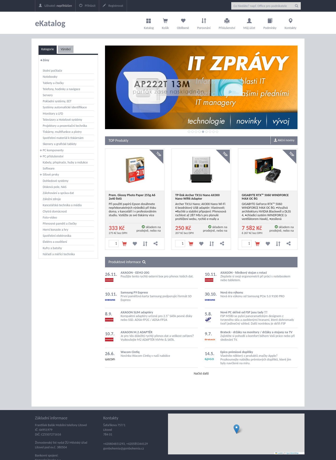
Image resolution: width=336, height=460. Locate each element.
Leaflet (279, 453)
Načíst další (201, 373)
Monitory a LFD (53, 114)
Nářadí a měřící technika (59, 254)
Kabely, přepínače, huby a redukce (65, 162)
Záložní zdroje (52, 199)
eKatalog (50, 23)
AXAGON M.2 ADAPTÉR (136, 332)
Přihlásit (87, 6)
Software (49, 168)
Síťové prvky (51, 175)
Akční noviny (284, 140)
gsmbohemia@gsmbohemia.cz (123, 448)
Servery (48, 95)
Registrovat (113, 6)
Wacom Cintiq (130, 352)
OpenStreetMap (292, 453)
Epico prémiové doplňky (236, 352)
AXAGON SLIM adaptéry (137, 312)
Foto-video (50, 217)
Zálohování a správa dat (58, 193)
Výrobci (66, 49)
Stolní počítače (52, 71)
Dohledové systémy (55, 181)
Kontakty (290, 22)
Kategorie (47, 49)
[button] (236, 429)
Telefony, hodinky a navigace (61, 89)
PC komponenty (53, 150)
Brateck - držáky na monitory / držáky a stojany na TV (256, 332)
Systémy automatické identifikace (65, 107)
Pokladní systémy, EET (57, 101)
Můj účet (249, 22)
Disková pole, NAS (54, 187)
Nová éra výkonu (231, 292)
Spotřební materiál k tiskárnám (63, 138)
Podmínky (269, 22)
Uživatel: (55, 6)
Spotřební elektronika (57, 236)
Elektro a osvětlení (55, 242)
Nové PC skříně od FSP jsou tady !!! (244, 312)
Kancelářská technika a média (62, 205)
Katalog (149, 22)
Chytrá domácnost (55, 211)
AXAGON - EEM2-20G (135, 273)
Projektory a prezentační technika (65, 126)
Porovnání (203, 22)
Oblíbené (183, 22)
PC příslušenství (53, 156)
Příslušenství (227, 22)
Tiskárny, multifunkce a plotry (62, 132)
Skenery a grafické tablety (60, 144)
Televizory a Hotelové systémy (62, 120)
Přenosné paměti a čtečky (60, 224)
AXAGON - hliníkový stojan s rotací (243, 273)
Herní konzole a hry (55, 230)
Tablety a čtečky (53, 83)
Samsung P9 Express (134, 292)
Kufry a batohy (52, 248)
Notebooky (50, 77)
